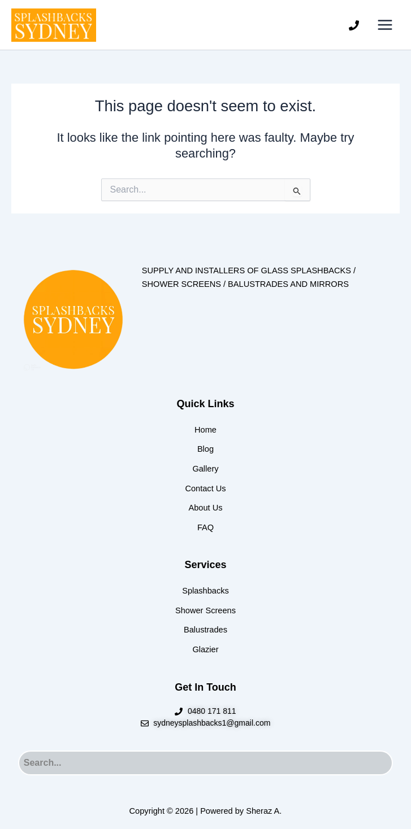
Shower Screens (205, 610)
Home (205, 429)
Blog (205, 448)
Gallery (205, 468)
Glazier (205, 649)
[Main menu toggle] (385, 25)
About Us (206, 507)
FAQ (205, 527)
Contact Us (205, 488)
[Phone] (354, 25)
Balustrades (205, 629)
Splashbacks (205, 590)
